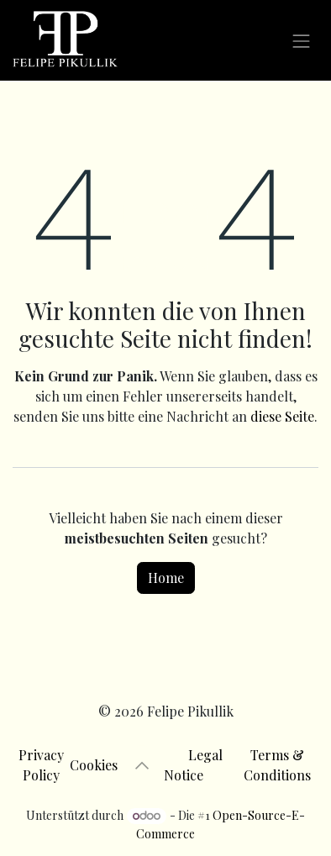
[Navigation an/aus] (301, 40)
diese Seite (282, 416)
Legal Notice (195, 765)
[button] (142, 765)
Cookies (99, 765)
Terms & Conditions (277, 765)
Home (166, 577)
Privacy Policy (41, 765)
